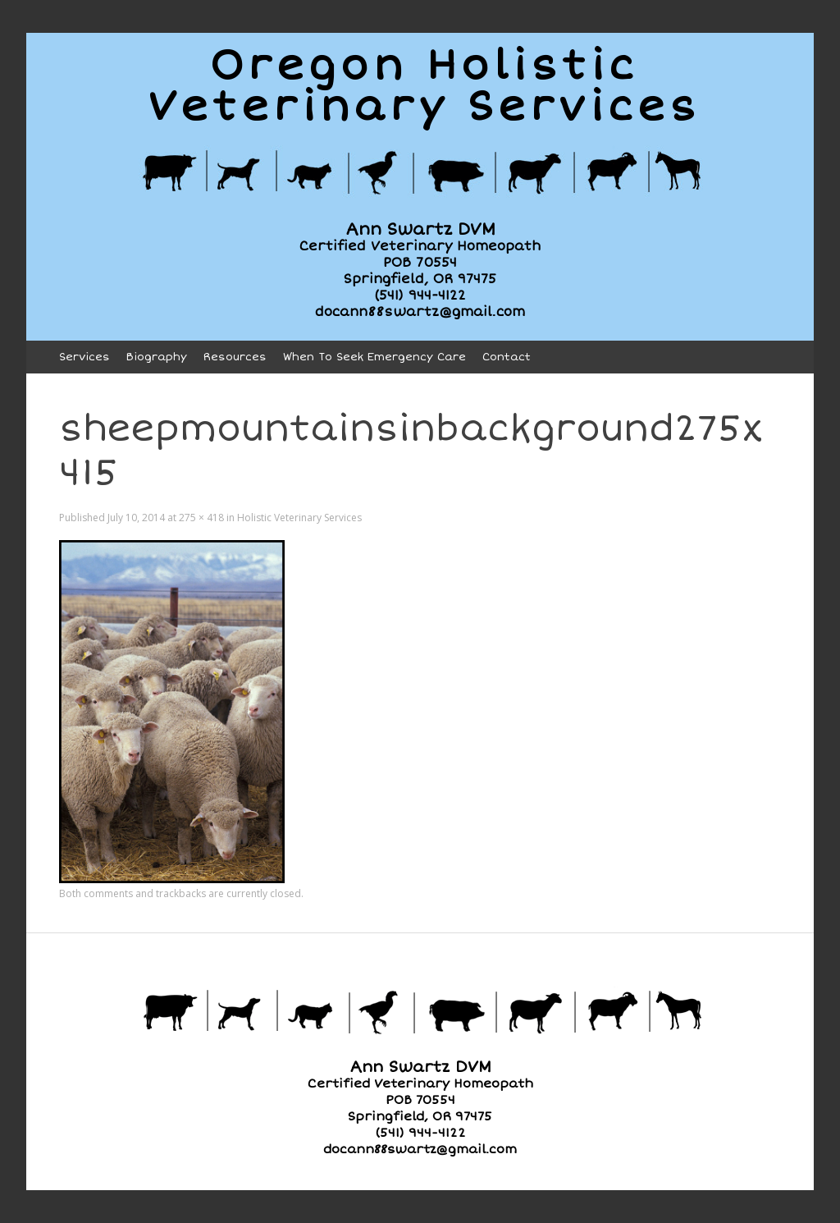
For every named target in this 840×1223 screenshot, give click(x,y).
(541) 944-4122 (420, 295)
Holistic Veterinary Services (299, 517)
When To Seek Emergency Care (374, 357)
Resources (235, 357)
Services (84, 357)
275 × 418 (201, 517)
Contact (506, 357)
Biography (156, 357)
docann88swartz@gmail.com (420, 312)
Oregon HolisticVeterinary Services (424, 86)
